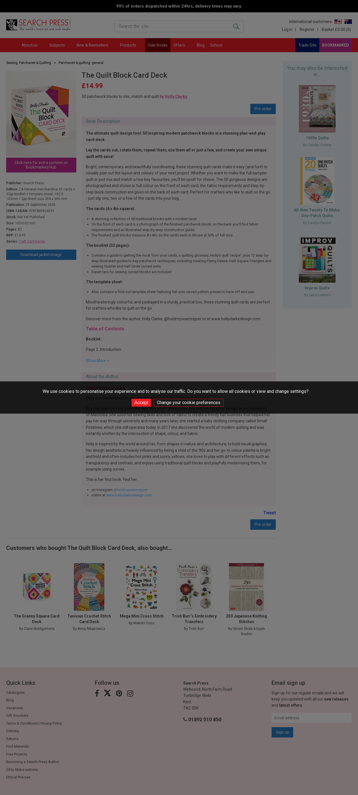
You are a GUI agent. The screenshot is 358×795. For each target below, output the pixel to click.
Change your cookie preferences (189, 402)
